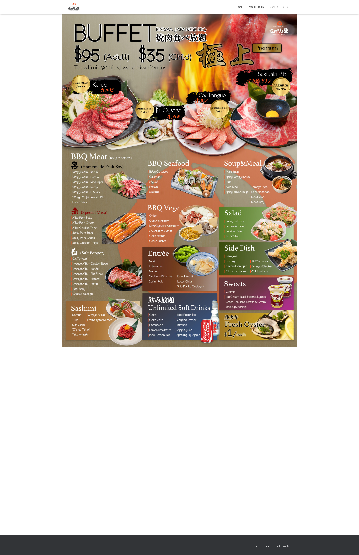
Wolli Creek (256, 7)
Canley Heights (279, 7)
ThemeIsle (285, 546)
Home (240, 7)
